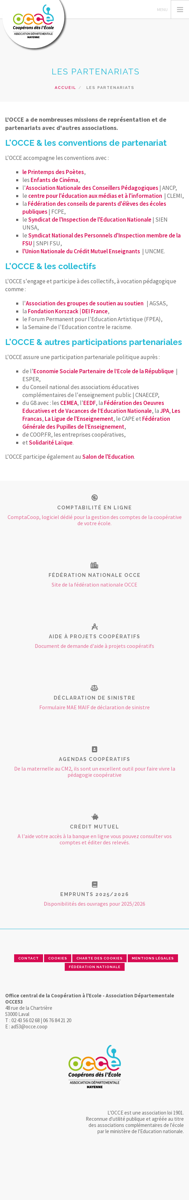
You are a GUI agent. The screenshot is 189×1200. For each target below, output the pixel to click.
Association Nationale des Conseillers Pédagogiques (92, 188)
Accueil (65, 87)
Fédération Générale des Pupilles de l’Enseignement (96, 422)
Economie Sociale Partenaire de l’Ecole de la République (103, 371)
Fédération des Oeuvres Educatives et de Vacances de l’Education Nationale (93, 407)
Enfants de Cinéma (54, 180)
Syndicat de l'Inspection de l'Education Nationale (89, 219)
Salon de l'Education (108, 456)
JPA (164, 411)
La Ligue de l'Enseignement (79, 419)
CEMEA (68, 403)
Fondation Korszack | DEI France (68, 311)
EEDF (89, 403)
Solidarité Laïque (51, 442)
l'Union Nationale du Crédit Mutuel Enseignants (81, 251)
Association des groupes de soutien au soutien (85, 303)
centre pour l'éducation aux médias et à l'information (95, 196)
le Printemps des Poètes (53, 172)
